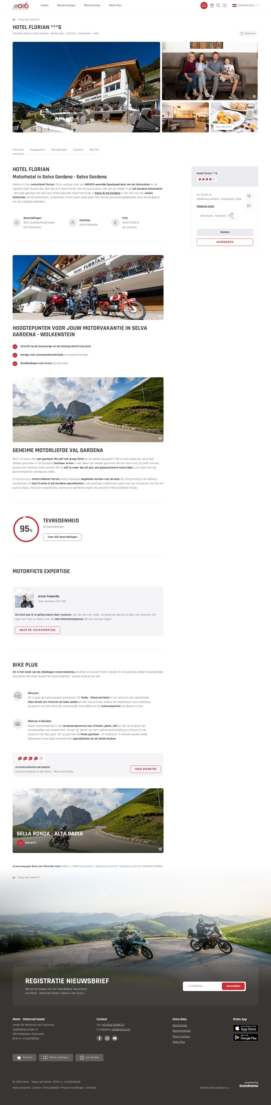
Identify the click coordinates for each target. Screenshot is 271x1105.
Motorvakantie (22, 1088)
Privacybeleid (51, 1088)
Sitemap (91, 1088)
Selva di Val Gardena (107, 193)
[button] (18, 150)
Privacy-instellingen (73, 1088)
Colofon (37, 1088)
